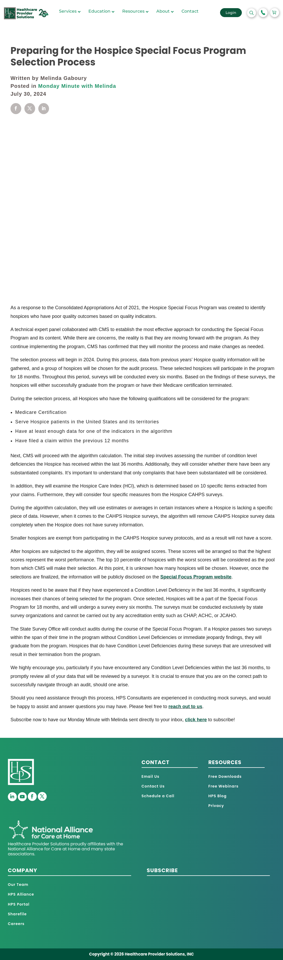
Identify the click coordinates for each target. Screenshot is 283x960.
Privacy (216, 805)
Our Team (18, 884)
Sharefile (17, 914)
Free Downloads (225, 776)
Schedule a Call (158, 796)
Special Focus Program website (195, 577)
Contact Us (153, 786)
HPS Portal (18, 904)
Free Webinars (223, 786)
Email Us (150, 776)
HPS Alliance (21, 894)
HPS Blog (217, 796)
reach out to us (185, 706)
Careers (16, 923)
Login (231, 12)
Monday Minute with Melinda (77, 86)
